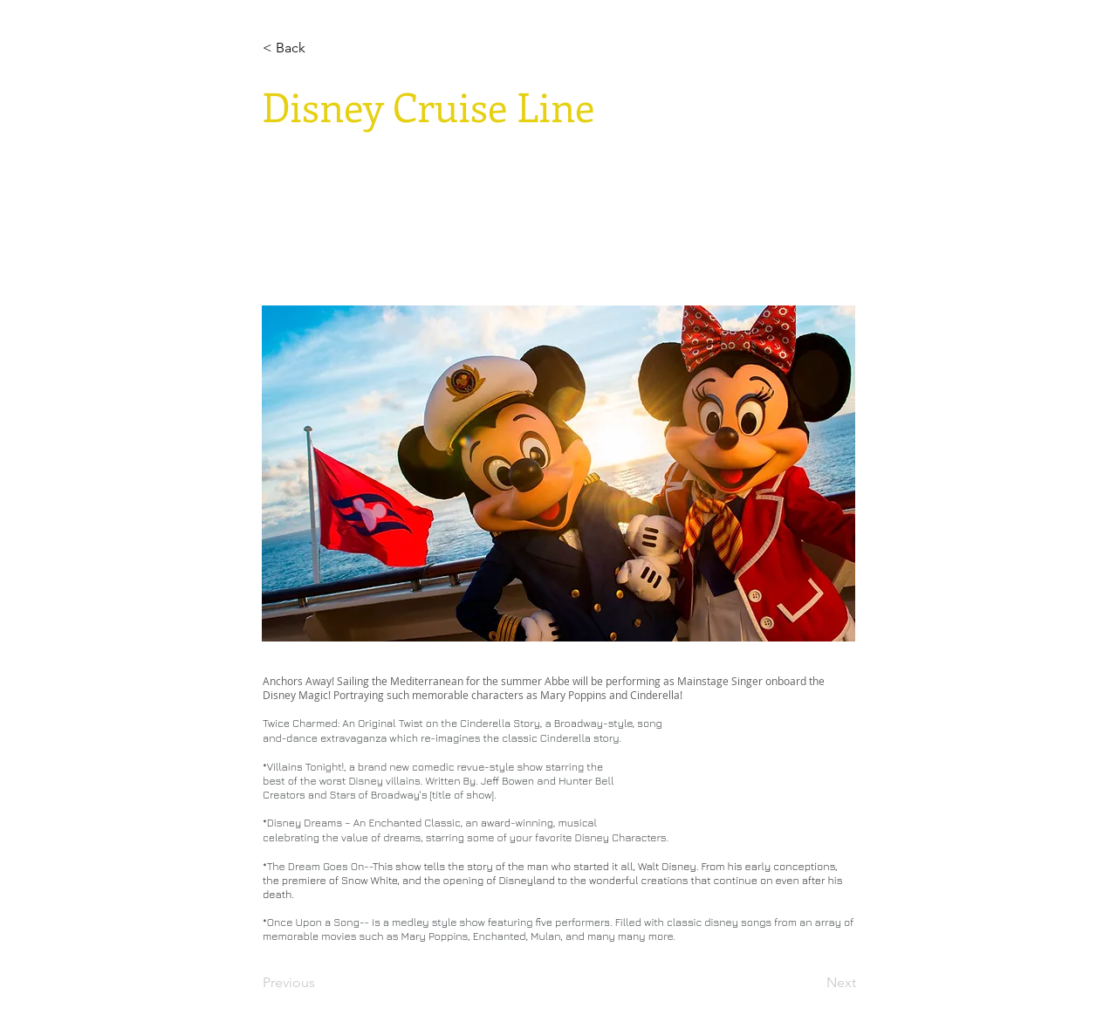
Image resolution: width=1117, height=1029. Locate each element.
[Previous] (320, 982)
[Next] (812, 982)
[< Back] (320, 48)
